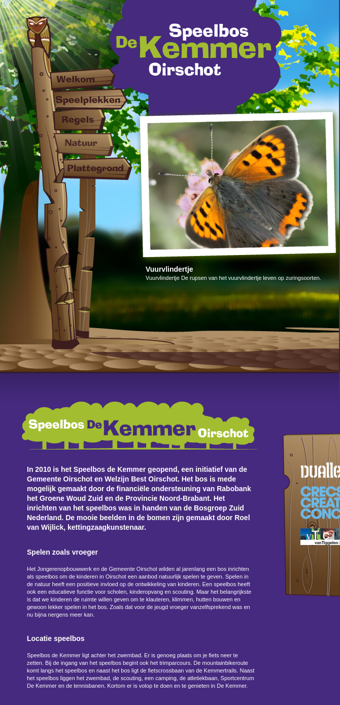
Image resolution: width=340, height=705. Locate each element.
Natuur (91, 144)
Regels (91, 118)
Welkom (91, 78)
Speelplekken (91, 99)
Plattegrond (91, 168)
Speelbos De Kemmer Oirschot (196, 59)
